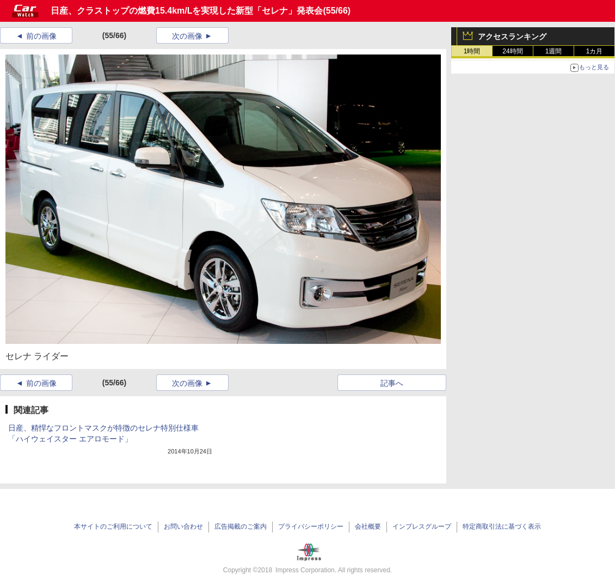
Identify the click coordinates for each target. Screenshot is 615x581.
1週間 (553, 51)
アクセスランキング (512, 36)
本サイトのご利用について (113, 526)
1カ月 (594, 51)
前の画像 (41, 36)
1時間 (472, 51)
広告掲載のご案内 (240, 526)
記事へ (391, 383)
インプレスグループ (421, 526)
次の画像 (187, 36)
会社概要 (368, 526)
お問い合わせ (183, 526)
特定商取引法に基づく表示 (502, 526)
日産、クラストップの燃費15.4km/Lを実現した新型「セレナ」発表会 (187, 10)
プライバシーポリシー (310, 526)
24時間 (512, 51)
